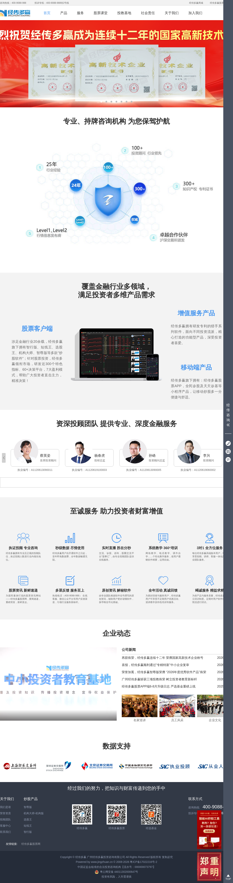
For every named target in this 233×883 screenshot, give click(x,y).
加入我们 (195, 13)
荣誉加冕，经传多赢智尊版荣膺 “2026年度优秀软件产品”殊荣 (164, 672)
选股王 (28, 819)
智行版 (28, 831)
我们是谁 (5, 807)
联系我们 (5, 831)
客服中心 (5, 825)
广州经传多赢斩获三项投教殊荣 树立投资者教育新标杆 (159, 679)
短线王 (28, 825)
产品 (63, 13)
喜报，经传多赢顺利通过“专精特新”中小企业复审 (155, 665)
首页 (46, 13)
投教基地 (124, 13)
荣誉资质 (5, 813)
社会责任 (148, 13)
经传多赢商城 (196, 3)
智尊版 (28, 807)
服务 (80, 13)
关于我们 (172, 13)
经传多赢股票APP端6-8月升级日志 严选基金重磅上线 (159, 686)
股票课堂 (101, 13)
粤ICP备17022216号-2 (143, 861)
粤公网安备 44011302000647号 (119, 871)
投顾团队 (5, 819)
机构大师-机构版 (34, 813)
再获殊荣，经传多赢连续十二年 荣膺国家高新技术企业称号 (162, 657)
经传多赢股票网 (218, 3)
